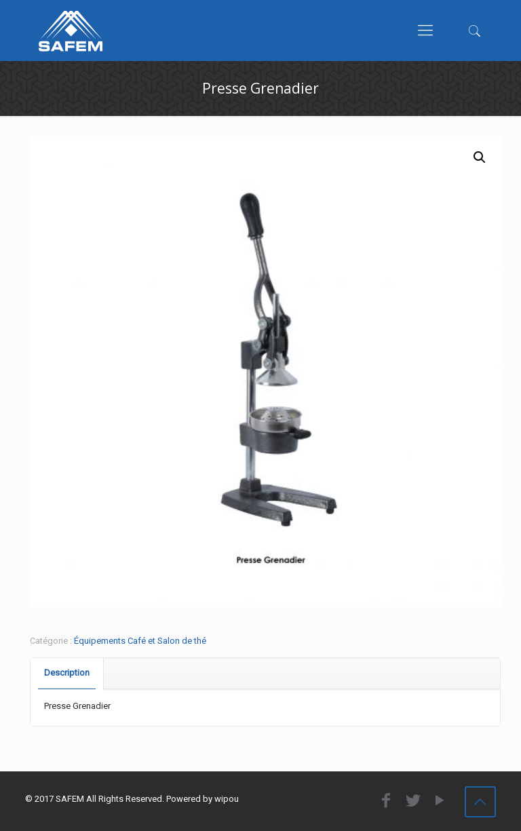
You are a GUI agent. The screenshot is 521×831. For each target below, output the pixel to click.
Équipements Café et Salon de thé (140, 641)
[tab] (67, 673)
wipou (226, 799)
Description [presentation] (67, 673)
